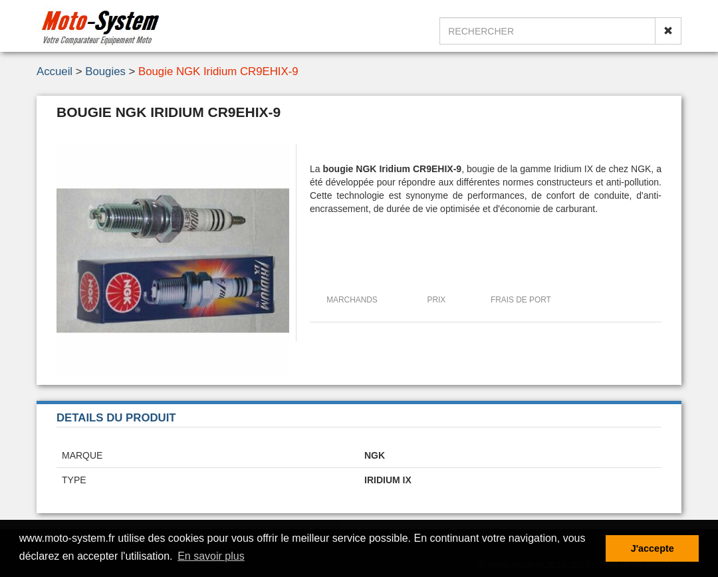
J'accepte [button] (652, 548)
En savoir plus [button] (211, 556)
